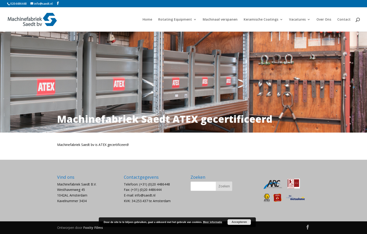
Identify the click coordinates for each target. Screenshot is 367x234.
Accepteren (239, 222)
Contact (344, 20)
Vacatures (297, 20)
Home (147, 20)
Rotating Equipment (175, 20)
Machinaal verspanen (220, 20)
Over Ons (323, 20)
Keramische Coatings (261, 20)
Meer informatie (212, 222)
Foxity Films (93, 227)
